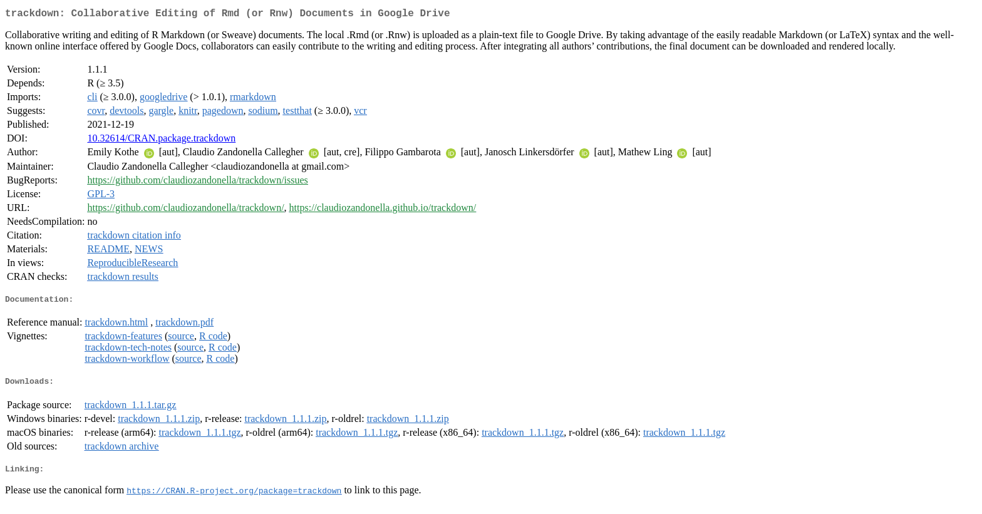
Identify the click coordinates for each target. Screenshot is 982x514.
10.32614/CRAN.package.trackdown (161, 140)
